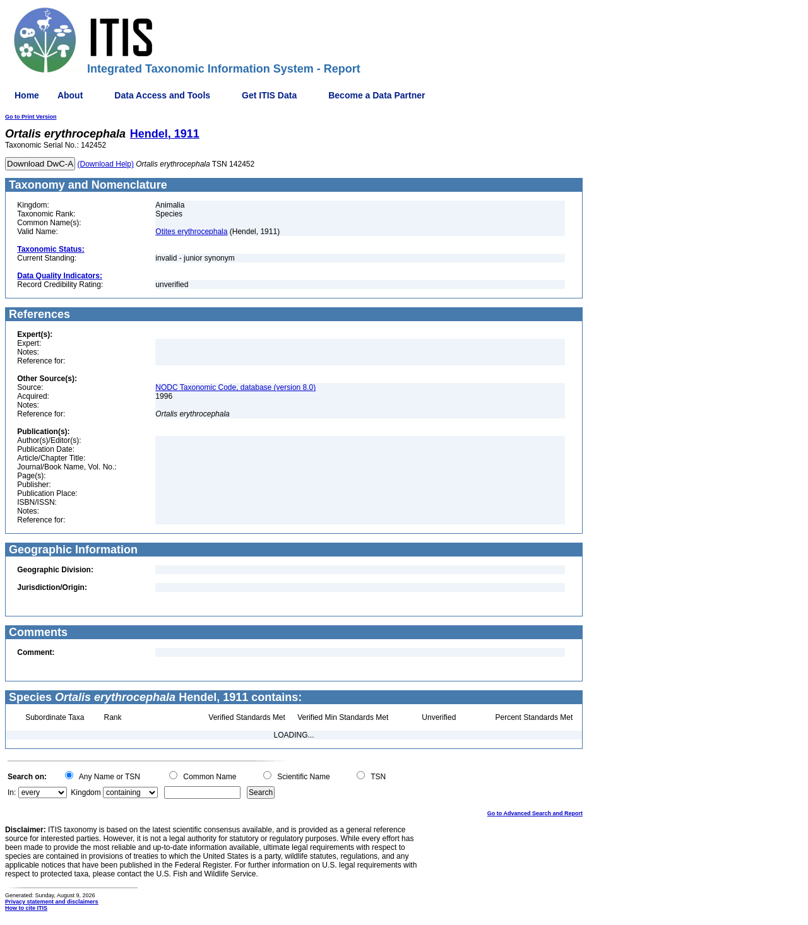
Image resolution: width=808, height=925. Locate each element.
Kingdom (85, 792)
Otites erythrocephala (191, 231)
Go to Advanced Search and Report (535, 813)
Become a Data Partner (376, 95)
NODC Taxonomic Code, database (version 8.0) (235, 387)
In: (12, 792)
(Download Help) (106, 164)
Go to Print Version (31, 117)
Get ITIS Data (269, 95)
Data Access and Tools (162, 95)
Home (27, 95)
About (70, 95)
